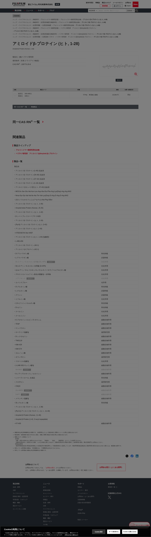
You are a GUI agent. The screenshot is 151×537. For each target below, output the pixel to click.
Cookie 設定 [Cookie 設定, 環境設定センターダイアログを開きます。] (99, 531)
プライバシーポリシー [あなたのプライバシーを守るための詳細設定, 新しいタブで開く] (71, 535)
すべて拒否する (113, 531)
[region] (75, 531)
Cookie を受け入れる (130, 531)
